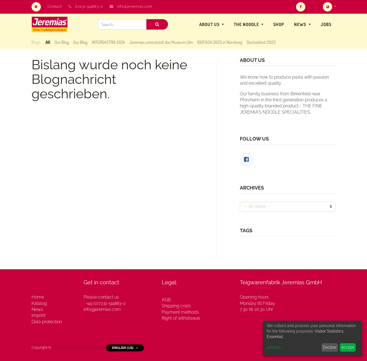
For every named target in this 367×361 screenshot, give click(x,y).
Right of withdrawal (181, 318)
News (37, 309)
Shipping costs (176, 305)
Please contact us (101, 297)
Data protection (47, 321)
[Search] (157, 24)
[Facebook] (246, 159)
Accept (347, 347)
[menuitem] (279, 24)
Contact (54, 6)
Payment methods (180, 312)
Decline (329, 347)
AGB (166, 299)
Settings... (274, 347)
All (47, 42)
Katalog (39, 303)
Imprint (38, 315)
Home (38, 297)
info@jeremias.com (134, 6)
